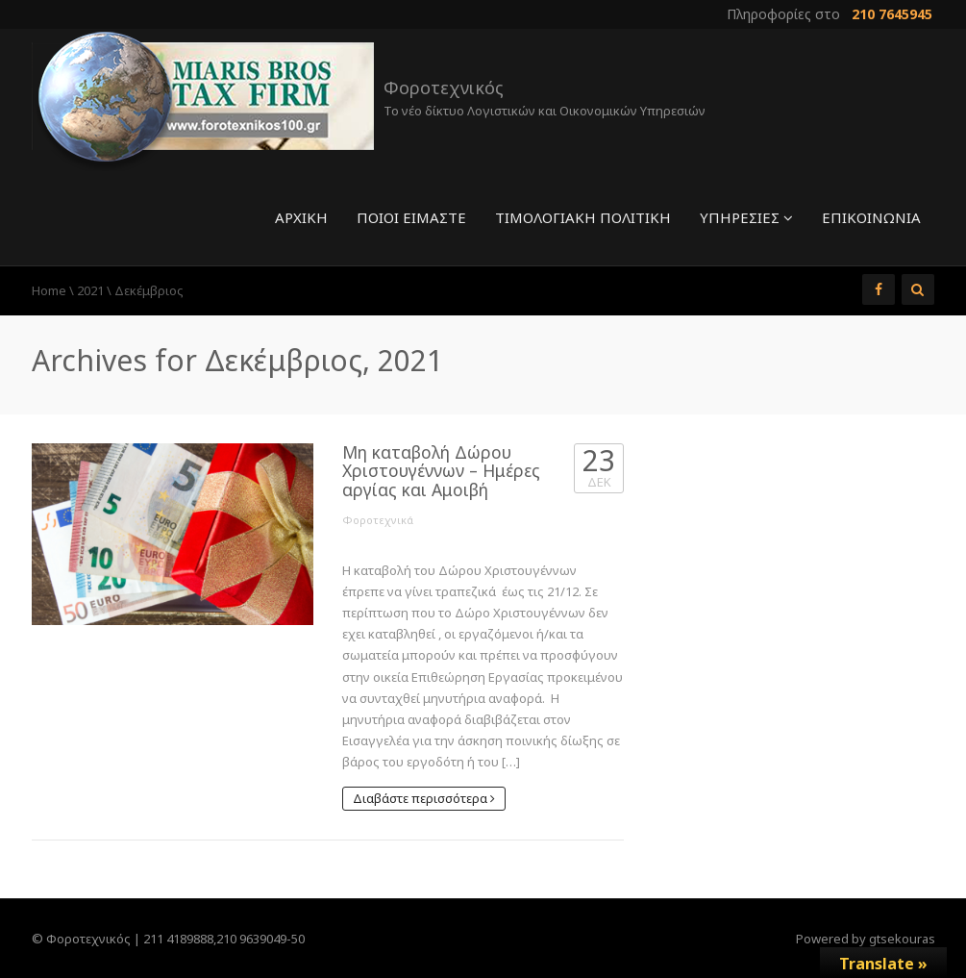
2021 (90, 290)
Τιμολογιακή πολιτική (583, 217)
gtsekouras (902, 938)
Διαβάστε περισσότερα (424, 798)
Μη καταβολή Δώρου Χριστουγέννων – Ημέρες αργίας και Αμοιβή (441, 470)
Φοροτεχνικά (377, 520)
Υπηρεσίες (746, 217)
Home (49, 290)
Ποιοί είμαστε (411, 217)
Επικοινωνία (871, 217)
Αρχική (301, 217)
